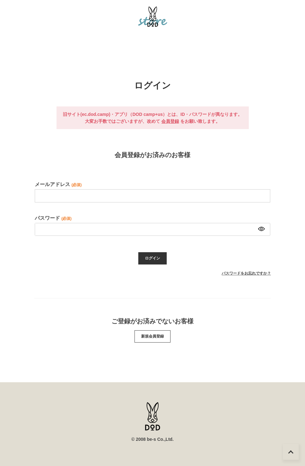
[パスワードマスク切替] (260, 229)
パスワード (53, 218)
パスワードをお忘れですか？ (246, 273)
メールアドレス (58, 184)
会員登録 (170, 121)
